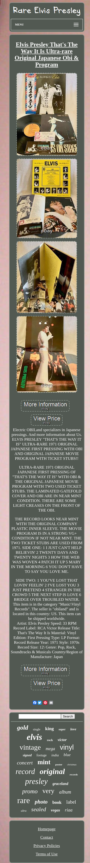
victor (62, 740)
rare (23, 800)
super (62, 729)
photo (41, 802)
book (56, 802)
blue (67, 755)
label (71, 802)
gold (22, 727)
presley (36, 781)
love (73, 729)
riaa (68, 809)
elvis (34, 737)
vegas (55, 810)
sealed (38, 809)
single (36, 729)
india (55, 755)
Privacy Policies (46, 845)
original (52, 771)
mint (43, 762)
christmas (72, 764)
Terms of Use (47, 854)
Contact (46, 837)
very (48, 791)
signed (27, 755)
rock (50, 740)
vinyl (67, 747)
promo (29, 791)
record (25, 771)
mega (50, 748)
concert (25, 763)
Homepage (47, 829)
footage (41, 755)
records (74, 774)
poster (58, 764)
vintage (30, 747)
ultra (23, 810)
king (49, 728)
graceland (60, 784)
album (65, 792)
